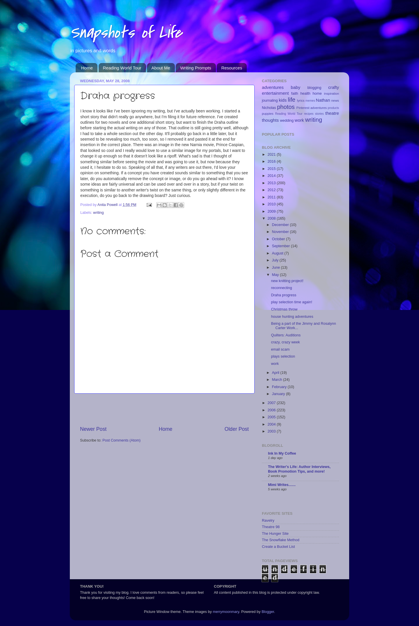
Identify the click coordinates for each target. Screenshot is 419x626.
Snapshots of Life (126, 32)
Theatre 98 (271, 527)
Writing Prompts (195, 67)
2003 (272, 431)
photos (286, 107)
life (291, 99)
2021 (272, 155)
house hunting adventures (292, 317)
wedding (287, 121)
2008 (272, 218)
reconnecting (281, 288)
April (276, 373)
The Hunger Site (275, 534)
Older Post (237, 429)
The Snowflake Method (280, 540)
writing (98, 213)
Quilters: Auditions (286, 335)
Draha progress (283, 295)
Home (87, 67)
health (305, 94)
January (279, 394)
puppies (268, 113)
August (278, 253)
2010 (272, 204)
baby (295, 87)
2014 (272, 176)
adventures (273, 87)
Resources (231, 67)
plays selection (283, 356)
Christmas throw (284, 309)
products (333, 108)
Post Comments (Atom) (121, 440)
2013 (272, 183)
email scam (280, 349)
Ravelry (268, 521)
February (280, 387)
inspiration (331, 93)
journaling (270, 100)
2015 (272, 169)
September (281, 246)
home (317, 94)
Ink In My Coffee (282, 453)
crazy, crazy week (285, 342)
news (335, 100)
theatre (332, 113)
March (277, 380)
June (276, 268)
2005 (272, 417)
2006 (272, 410)
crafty (333, 87)
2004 (272, 424)
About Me (160, 67)
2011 (272, 197)
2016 (272, 161)
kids (283, 100)
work (299, 120)
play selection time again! (291, 302)
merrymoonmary (226, 612)
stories (319, 113)
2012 (272, 190)
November (281, 232)
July (276, 260)
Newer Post (93, 429)
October (279, 239)
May (276, 275)
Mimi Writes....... (282, 485)
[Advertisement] (164, 409)
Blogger (268, 612)
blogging (315, 88)
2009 (272, 211)
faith (294, 94)
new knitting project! (287, 281)
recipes (309, 113)
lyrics (301, 100)
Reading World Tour (122, 67)
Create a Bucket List (278, 547)
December (281, 225)
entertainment (275, 93)
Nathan (323, 100)
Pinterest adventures (312, 108)
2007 (272, 403)
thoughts (270, 120)
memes (310, 100)
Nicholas (269, 108)
